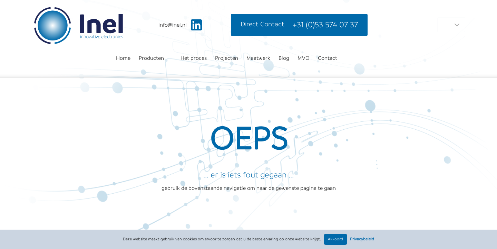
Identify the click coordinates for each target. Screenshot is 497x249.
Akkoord (335, 239)
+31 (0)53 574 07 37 (325, 24)
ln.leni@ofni (172, 25)
